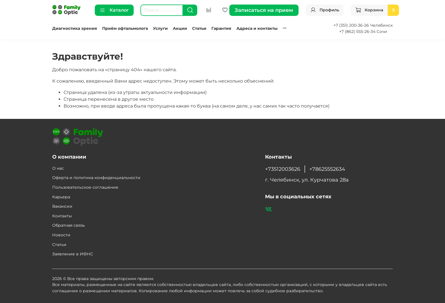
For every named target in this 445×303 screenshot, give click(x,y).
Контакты (62, 215)
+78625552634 (327, 169)
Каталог (114, 10)
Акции (180, 28)
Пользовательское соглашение (85, 187)
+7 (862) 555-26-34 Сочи (363, 31)
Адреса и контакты (257, 28)
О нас (58, 168)
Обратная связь (68, 225)
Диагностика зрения (74, 28)
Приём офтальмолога (125, 28)
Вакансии (62, 206)
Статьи (199, 28)
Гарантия (221, 28)
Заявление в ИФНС (72, 253)
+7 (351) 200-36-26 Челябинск (363, 25)
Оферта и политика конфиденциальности (96, 177)
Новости (61, 234)
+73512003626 (282, 169)
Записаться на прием (264, 10)
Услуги (160, 28)
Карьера (61, 196)
